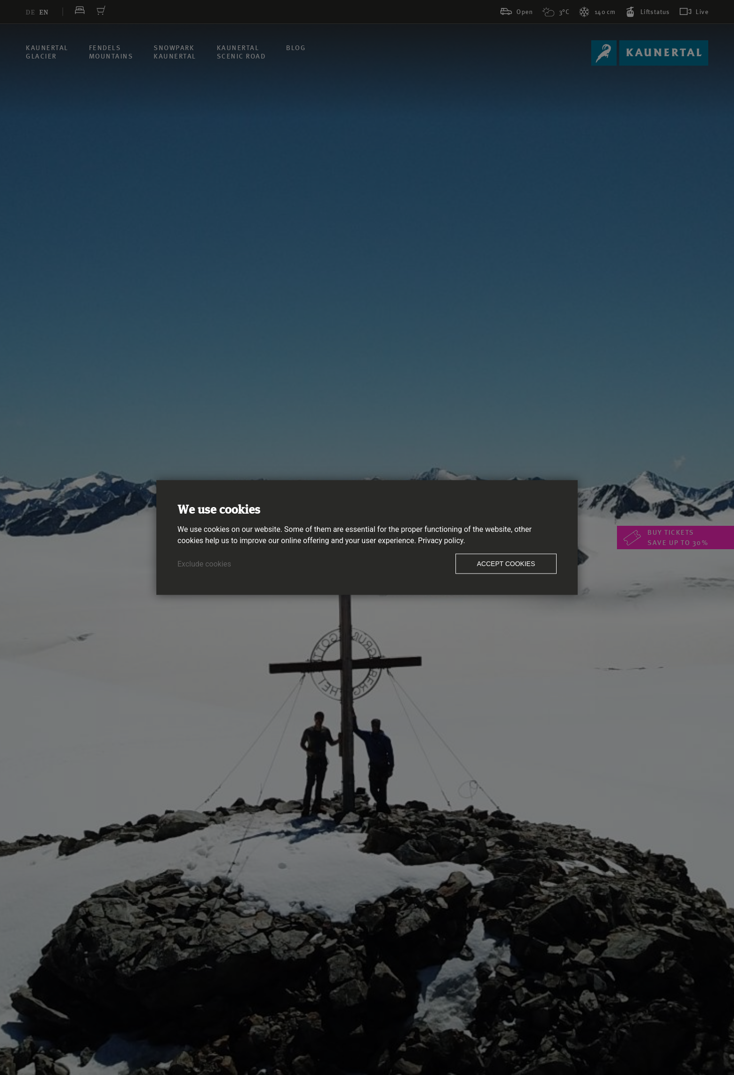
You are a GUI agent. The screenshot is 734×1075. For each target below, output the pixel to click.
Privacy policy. (441, 540)
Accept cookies (506, 563)
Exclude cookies (204, 564)
